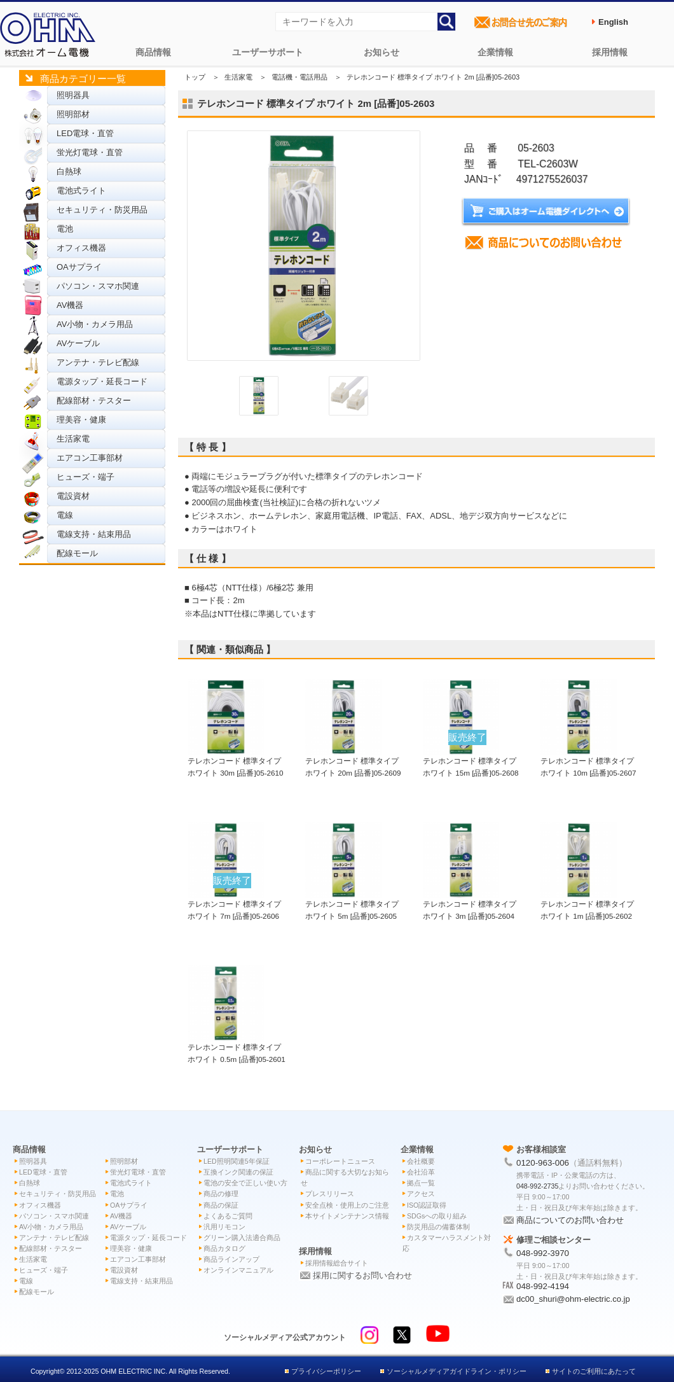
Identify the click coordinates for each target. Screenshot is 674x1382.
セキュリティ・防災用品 (102, 209)
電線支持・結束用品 (94, 534)
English (613, 22)
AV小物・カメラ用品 (95, 324)
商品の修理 (220, 1193)
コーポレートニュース (340, 1161)
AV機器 (70, 305)
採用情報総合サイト (336, 1263)
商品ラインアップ (231, 1259)
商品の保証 (220, 1205)
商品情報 (153, 52)
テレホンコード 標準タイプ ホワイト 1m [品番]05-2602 (587, 903)
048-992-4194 (542, 1286)
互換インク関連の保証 (238, 1172)
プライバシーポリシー (326, 1371)
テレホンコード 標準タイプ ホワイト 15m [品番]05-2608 (471, 760)
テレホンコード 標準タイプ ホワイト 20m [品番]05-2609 (353, 760)
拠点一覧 (421, 1183)
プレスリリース (329, 1193)
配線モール (77, 553)
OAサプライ (79, 267)
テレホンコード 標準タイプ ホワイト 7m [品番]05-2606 (234, 903)
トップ (194, 77)
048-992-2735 (537, 1186)
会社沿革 (421, 1172)
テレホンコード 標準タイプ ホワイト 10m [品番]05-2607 (588, 760)
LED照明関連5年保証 (236, 1161)
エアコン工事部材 (90, 458)
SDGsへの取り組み (437, 1216)
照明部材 (73, 114)
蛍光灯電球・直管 (90, 152)
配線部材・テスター (94, 400)
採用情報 (610, 52)
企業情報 (495, 52)
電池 (65, 229)
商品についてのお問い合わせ (570, 1220)
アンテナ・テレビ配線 (98, 362)
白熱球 (69, 171)
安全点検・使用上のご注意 (347, 1205)
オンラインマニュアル (238, 1270)
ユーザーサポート (267, 52)
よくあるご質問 (227, 1216)
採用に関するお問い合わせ (362, 1275)
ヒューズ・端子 (85, 477)
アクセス (421, 1193)
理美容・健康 (81, 419)
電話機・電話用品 (299, 77)
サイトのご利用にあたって (594, 1371)
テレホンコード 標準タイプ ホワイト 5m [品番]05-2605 (352, 903)
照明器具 (73, 95)
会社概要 (421, 1161)
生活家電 (73, 438)
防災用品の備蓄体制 (438, 1227)
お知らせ (381, 52)
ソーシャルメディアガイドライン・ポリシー (456, 1371)
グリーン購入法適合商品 (241, 1237)
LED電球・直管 (85, 133)
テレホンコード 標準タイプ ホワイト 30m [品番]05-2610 (236, 760)
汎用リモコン (224, 1227)
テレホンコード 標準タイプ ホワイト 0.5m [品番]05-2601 (236, 1047)
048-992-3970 (542, 1253)
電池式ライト (81, 190)
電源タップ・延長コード (102, 381)
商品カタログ (224, 1248)
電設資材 (73, 496)
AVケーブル (78, 343)
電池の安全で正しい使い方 (245, 1183)
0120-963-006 (542, 1163)
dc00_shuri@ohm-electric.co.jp (573, 1299)
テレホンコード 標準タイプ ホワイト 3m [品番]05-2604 (469, 903)
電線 (65, 515)
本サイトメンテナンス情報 (347, 1216)
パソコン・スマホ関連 (98, 286)
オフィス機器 (81, 248)
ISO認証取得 (426, 1205)
